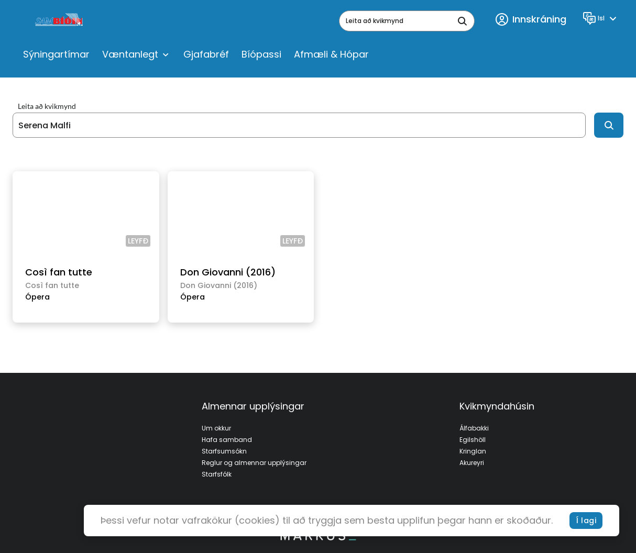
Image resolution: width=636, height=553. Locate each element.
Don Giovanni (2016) (228, 272)
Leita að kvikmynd (47, 106)
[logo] (60, 20)
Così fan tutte (58, 272)
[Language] (601, 18)
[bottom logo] (318, 538)
